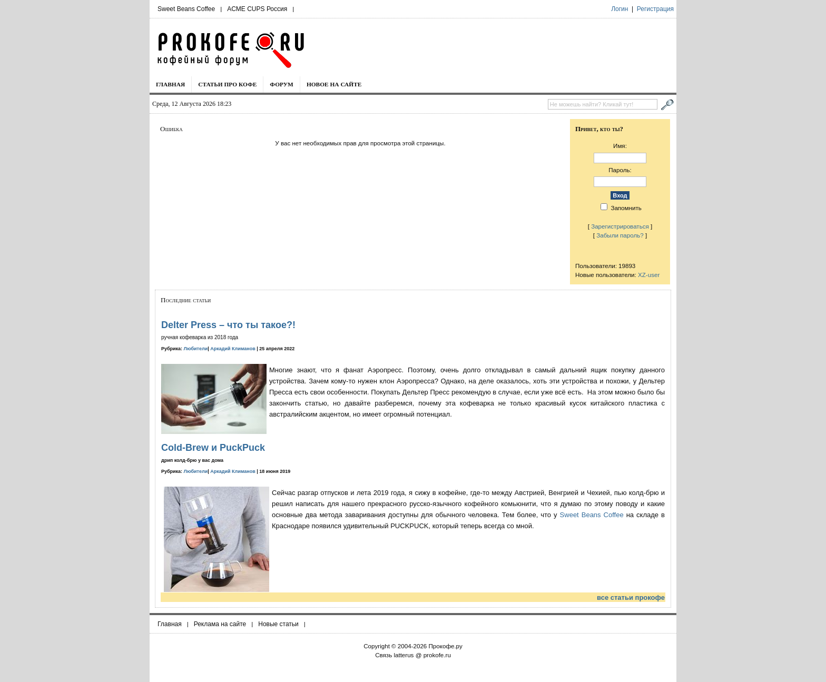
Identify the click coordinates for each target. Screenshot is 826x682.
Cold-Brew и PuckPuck (213, 447)
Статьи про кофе (227, 84)
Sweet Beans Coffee (186, 9)
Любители (196, 348)
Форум (281, 84)
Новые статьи (278, 624)
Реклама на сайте (220, 624)
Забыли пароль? (620, 235)
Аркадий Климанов (232, 348)
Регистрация (655, 9)
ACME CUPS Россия (257, 9)
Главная (170, 84)
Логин (619, 9)
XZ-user (649, 274)
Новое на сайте (334, 84)
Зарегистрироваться (620, 226)
